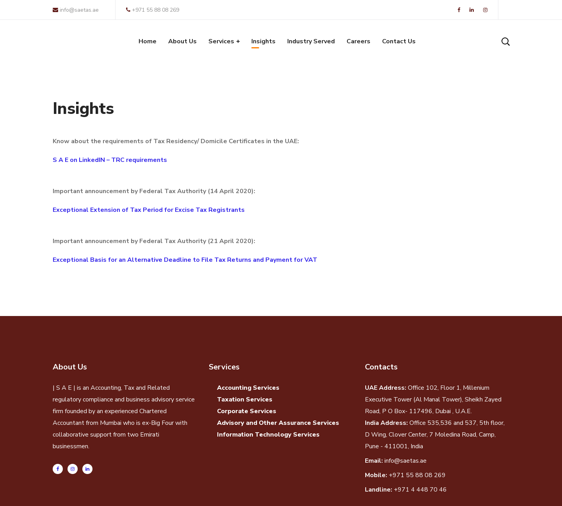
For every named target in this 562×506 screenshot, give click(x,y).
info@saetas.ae (76, 10)
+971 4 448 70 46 (420, 489)
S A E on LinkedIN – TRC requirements (110, 160)
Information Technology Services (268, 434)
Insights (83, 109)
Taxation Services (244, 399)
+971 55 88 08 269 (152, 10)
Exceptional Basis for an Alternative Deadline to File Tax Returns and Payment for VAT (185, 260)
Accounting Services (248, 387)
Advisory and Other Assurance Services (278, 423)
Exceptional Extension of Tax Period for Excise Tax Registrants (149, 210)
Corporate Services (246, 411)
